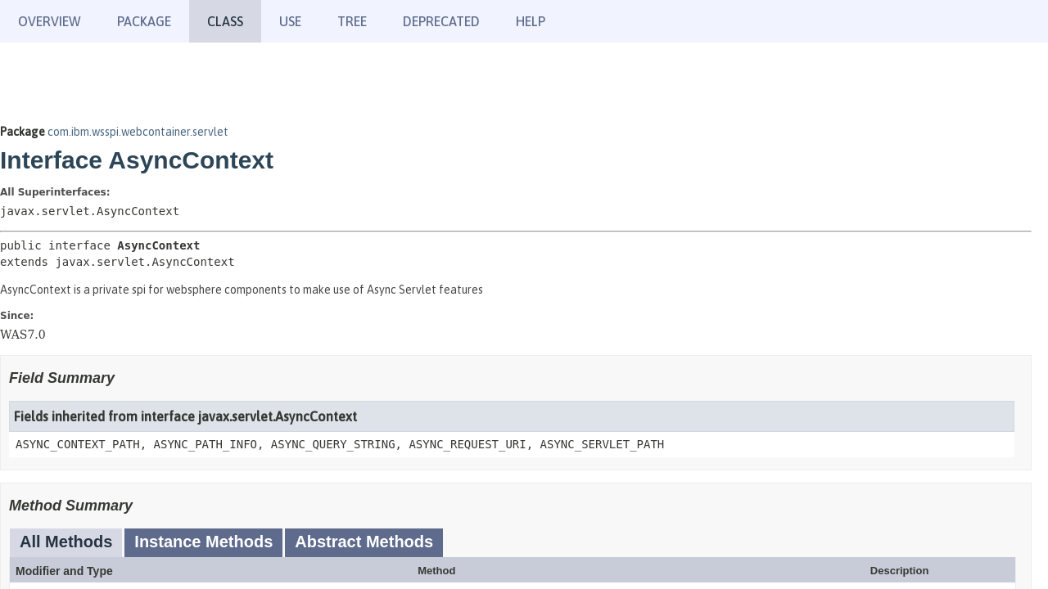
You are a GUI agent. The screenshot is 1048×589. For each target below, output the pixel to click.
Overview (49, 21)
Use (290, 21)
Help (530, 21)
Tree (352, 21)
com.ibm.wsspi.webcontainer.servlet (137, 131)
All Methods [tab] (66, 542)
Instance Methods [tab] (203, 542)
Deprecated (441, 21)
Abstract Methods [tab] (364, 542)
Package (144, 21)
